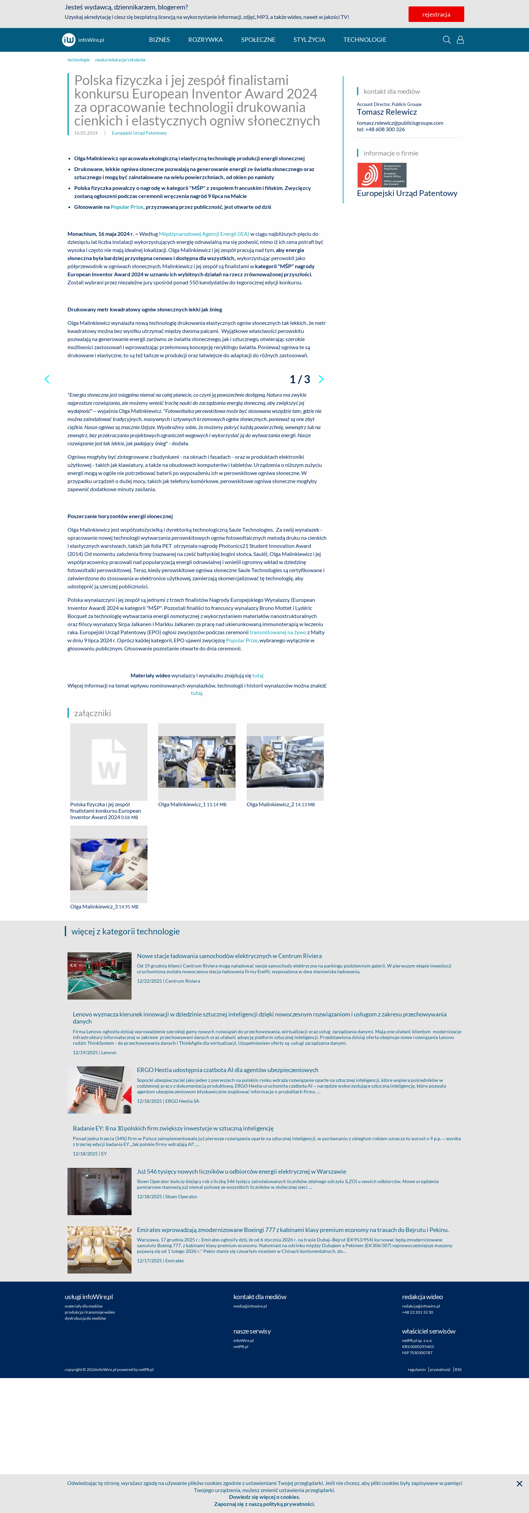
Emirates (174, 1396)
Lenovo (108, 1187)
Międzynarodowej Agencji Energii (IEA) (204, 233)
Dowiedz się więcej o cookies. (264, 1496)
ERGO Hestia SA (182, 1236)
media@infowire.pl (250, 1441)
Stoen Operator (181, 1332)
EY (104, 1289)
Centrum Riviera (182, 1116)
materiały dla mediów (84, 1441)
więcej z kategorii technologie (126, 1066)
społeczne (258, 39)
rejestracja (436, 14)
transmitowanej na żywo (278, 767)
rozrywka (205, 39)
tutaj (257, 810)
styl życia (309, 39)
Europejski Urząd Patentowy (139, 133)
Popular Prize (241, 775)
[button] (447, 40)
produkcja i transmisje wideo (90, 1447)
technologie (364, 39)
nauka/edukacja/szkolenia (120, 59)
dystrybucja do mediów (85, 1453)
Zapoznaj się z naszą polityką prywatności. (264, 1504)
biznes (159, 39)
